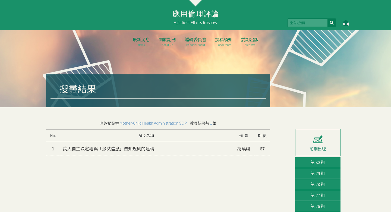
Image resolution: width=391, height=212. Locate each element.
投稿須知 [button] (223, 41)
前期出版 (249, 41)
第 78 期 (318, 184)
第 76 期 (318, 206)
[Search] (307, 22)
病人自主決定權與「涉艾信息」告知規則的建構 (108, 148)
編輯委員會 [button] (195, 41)
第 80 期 (318, 162)
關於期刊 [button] (167, 41)
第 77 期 (318, 195)
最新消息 (141, 41)
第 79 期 (318, 173)
